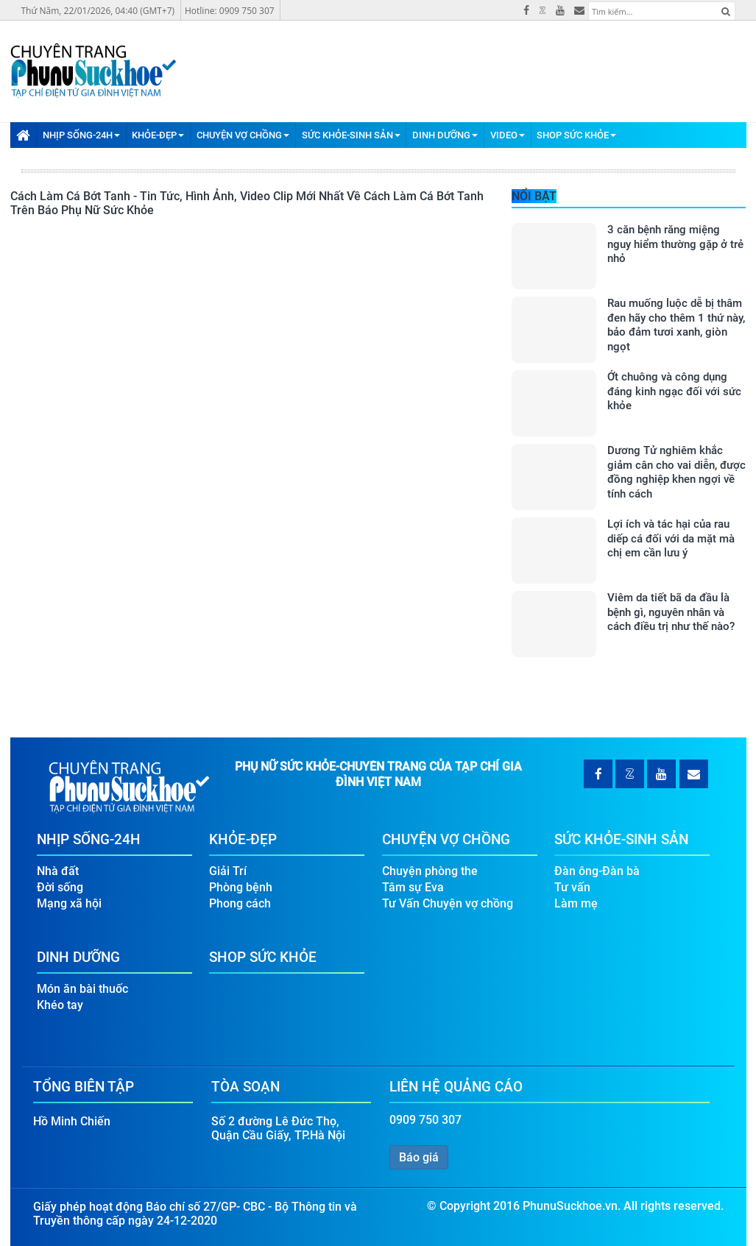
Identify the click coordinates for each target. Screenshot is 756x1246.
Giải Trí (228, 871)
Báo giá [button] (419, 1157)
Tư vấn (572, 887)
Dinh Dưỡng (445, 135)
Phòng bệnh (240, 887)
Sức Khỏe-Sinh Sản (351, 135)
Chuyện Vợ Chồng (243, 135)
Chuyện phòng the (430, 871)
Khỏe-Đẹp (158, 135)
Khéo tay (60, 1005)
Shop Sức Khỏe (576, 135)
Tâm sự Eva (413, 887)
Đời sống (60, 887)
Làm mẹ (576, 903)
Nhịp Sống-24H (81, 135)
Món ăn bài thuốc (82, 989)
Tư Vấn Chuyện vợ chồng (447, 903)
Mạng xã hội (69, 903)
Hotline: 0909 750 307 (230, 10)
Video (507, 135)
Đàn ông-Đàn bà (597, 871)
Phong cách (240, 903)
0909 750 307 (425, 1120)
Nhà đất (58, 871)
